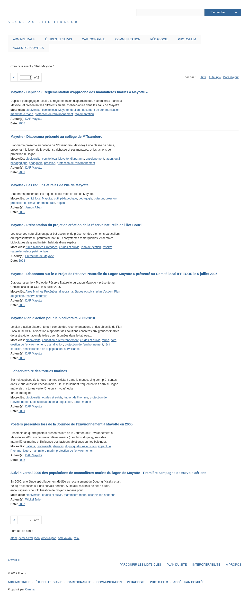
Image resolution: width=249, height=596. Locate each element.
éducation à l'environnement (60, 340)
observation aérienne (101, 495)
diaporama (77, 158)
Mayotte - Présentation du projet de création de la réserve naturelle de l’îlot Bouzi (76, 225)
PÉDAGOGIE (159, 39)
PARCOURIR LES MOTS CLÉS (140, 564)
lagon (109, 158)
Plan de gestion (91, 247)
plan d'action (104, 291)
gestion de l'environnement (27, 344)
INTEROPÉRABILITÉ (206, 564)
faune (105, 340)
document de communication (100, 110)
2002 (21, 172)
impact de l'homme (76, 397)
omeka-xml (65, 538)
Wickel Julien (33, 499)
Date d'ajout (231, 77)
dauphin (58, 446)
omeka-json (48, 538)
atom (13, 538)
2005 (21, 305)
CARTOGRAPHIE (93, 39)
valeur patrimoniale (35, 251)
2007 (21, 504)
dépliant (75, 110)
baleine (30, 446)
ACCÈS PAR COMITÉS (28, 48)
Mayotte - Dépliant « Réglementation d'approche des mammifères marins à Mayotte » (79, 92)
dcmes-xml (25, 538)
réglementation (84, 114)
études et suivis (69, 247)
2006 (21, 123)
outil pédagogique (65, 198)
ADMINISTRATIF (24, 39)
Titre (203, 77)
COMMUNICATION (127, 39)
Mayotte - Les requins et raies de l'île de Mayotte (49, 185)
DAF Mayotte (33, 119)
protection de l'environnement (54, 114)
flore (113, 340)
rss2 (77, 538)
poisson (99, 198)
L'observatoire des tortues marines (38, 371)
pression (49, 163)
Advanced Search (236, 12)
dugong (70, 446)
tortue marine (82, 402)
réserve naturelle (36, 296)
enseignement (95, 158)
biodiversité (33, 110)
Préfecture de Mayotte (39, 256)
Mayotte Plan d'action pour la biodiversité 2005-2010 (52, 318)
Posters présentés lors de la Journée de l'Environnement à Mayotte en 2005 (71, 424)
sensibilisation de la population (42, 349)
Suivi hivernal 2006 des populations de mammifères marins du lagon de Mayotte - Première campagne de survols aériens (108, 473)
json (37, 538)
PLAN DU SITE (177, 564)
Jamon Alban (33, 207)
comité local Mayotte (55, 110)
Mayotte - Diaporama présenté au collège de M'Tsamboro (56, 136)
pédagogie (36, 163)
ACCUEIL (14, 560)
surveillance (72, 349)
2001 (21, 411)
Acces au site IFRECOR (43, 22)
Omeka (30, 589)
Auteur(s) (215, 77)
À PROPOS (233, 564)
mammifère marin (21, 114)
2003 (21, 260)
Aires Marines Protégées (41, 247)
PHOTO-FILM (187, 39)
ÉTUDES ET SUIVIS (58, 39)
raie (52, 203)
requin (61, 203)
